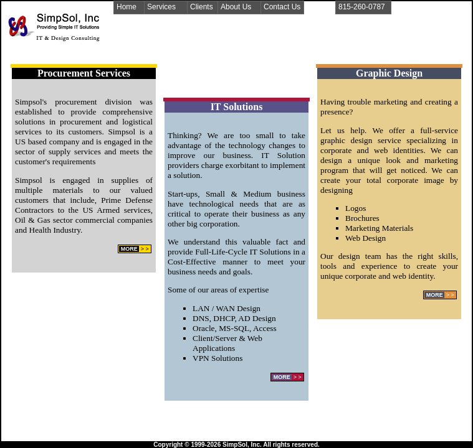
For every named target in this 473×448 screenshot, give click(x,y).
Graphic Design (389, 73)
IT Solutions (237, 106)
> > (134, 249)
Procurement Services (83, 73)
